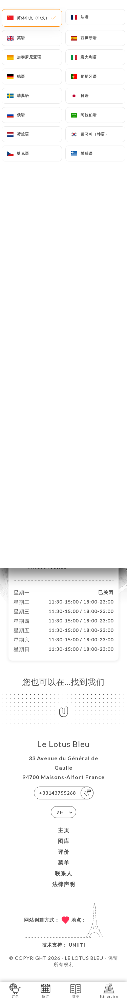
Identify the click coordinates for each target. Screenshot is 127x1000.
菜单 (63, 869)
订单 (15, 990)
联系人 (63, 880)
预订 (45, 990)
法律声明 (63, 891)
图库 (63, 848)
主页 (63, 837)
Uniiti (77, 952)
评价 (63, 858)
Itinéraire (109, 990)
